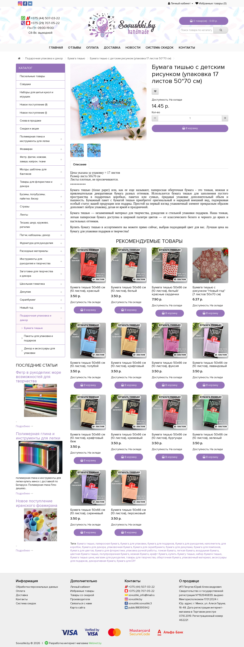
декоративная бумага (102, 561)
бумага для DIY (126, 561)
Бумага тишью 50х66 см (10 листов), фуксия (169, 364)
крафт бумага (158, 554)
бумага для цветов (82, 550)
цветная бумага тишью (84, 554)
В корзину (190, 128)
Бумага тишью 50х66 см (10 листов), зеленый (210, 436)
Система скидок (160, 47)
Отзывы (74, 47)
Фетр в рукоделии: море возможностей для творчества (38, 377)
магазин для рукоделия (110, 557)
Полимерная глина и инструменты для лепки (38, 436)
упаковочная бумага (119, 547)
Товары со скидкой (82, 595)
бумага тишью (85, 543)
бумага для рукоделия (189, 543)
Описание (79, 164)
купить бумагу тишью (181, 554)
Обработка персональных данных (37, 587)
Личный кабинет (80, 587)
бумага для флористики (110, 550)
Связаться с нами (81, 603)
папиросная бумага (107, 543)
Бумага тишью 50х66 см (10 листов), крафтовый (128, 364)
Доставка (112, 47)
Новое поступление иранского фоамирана (36, 503)
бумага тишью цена (82, 557)
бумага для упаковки (133, 543)
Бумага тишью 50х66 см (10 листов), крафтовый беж (87, 437)
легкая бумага (186, 550)
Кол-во (156, 112)
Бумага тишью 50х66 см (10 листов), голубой (87, 364)
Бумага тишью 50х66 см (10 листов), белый (128, 289)
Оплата (92, 47)
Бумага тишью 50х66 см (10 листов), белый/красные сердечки (169, 290)
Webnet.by (95, 643)
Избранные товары (82, 591)
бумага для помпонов (207, 547)
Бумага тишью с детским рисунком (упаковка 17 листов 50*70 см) (130, 58)
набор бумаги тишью (209, 554)
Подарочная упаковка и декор (44, 58)
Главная (56, 47)
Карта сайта (77, 607)
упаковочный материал (196, 557)
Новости (133, 47)
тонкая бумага (167, 550)
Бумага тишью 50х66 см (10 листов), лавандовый (210, 364)
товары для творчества (141, 557)
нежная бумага (139, 554)
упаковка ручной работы (141, 550)
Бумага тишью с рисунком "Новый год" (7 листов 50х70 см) (209, 290)
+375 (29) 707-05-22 (45, 23)
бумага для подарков (160, 543)
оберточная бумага (169, 557)
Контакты (187, 47)
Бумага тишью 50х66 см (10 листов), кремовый (128, 436)
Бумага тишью (76, 58)
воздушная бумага (207, 550)
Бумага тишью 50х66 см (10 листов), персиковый (128, 511)
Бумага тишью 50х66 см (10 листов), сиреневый (87, 511)
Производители (80, 599)
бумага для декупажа (179, 547)
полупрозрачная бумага (114, 554)
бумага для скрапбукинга (149, 547)
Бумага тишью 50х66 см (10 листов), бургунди (169, 436)
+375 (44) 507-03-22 (45, 18)
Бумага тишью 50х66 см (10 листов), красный (87, 289)
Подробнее (24, 426)
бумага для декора (94, 547)
